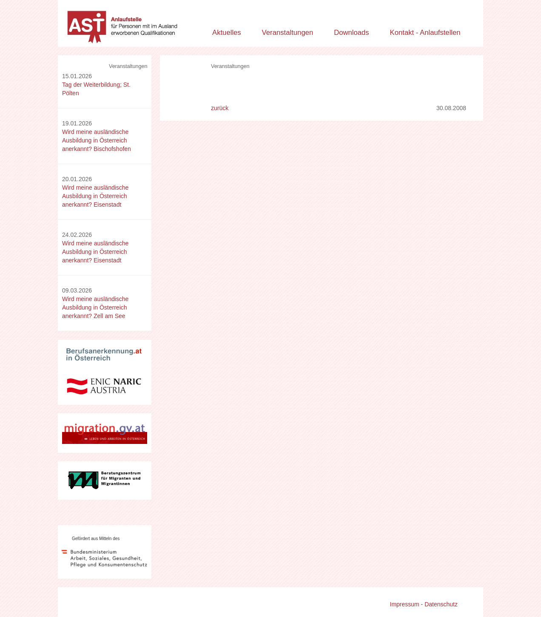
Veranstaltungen (287, 32)
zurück (219, 108)
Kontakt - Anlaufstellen (425, 32)
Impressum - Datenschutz (424, 604)
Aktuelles (226, 32)
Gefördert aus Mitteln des (96, 538)
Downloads (351, 32)
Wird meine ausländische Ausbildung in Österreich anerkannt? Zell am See (95, 307)
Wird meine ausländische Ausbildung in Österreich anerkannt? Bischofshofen (96, 140)
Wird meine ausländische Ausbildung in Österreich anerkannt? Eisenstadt (95, 196)
